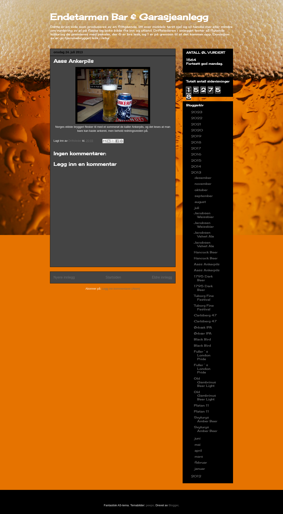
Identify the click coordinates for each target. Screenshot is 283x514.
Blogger (173, 505)
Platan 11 (201, 405)
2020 (197, 130)
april (199, 450)
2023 (197, 112)
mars (199, 456)
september (204, 196)
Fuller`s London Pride (202, 355)
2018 (196, 142)
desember (203, 178)
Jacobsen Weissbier (204, 215)
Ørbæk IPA (203, 327)
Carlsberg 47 (205, 315)
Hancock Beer (206, 252)
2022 (197, 118)
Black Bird (202, 339)
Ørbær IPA (203, 333)
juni (198, 438)
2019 (197, 136)
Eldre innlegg (162, 277)
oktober (202, 190)
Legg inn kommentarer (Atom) (121, 288)
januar (200, 468)
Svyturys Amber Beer (205, 419)
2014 (196, 166)
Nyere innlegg (64, 277)
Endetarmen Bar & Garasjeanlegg (129, 16)
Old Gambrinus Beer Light (205, 382)
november (203, 183)
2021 (196, 124)
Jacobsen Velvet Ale (204, 234)
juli (197, 208)
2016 (197, 154)
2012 (196, 476)
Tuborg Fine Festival (204, 297)
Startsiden (113, 277)
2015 (197, 160)
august (201, 202)
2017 (196, 148)
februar (201, 462)
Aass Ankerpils (207, 264)
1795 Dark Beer (203, 278)
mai (198, 444)
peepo (150, 505)
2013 (196, 172)
